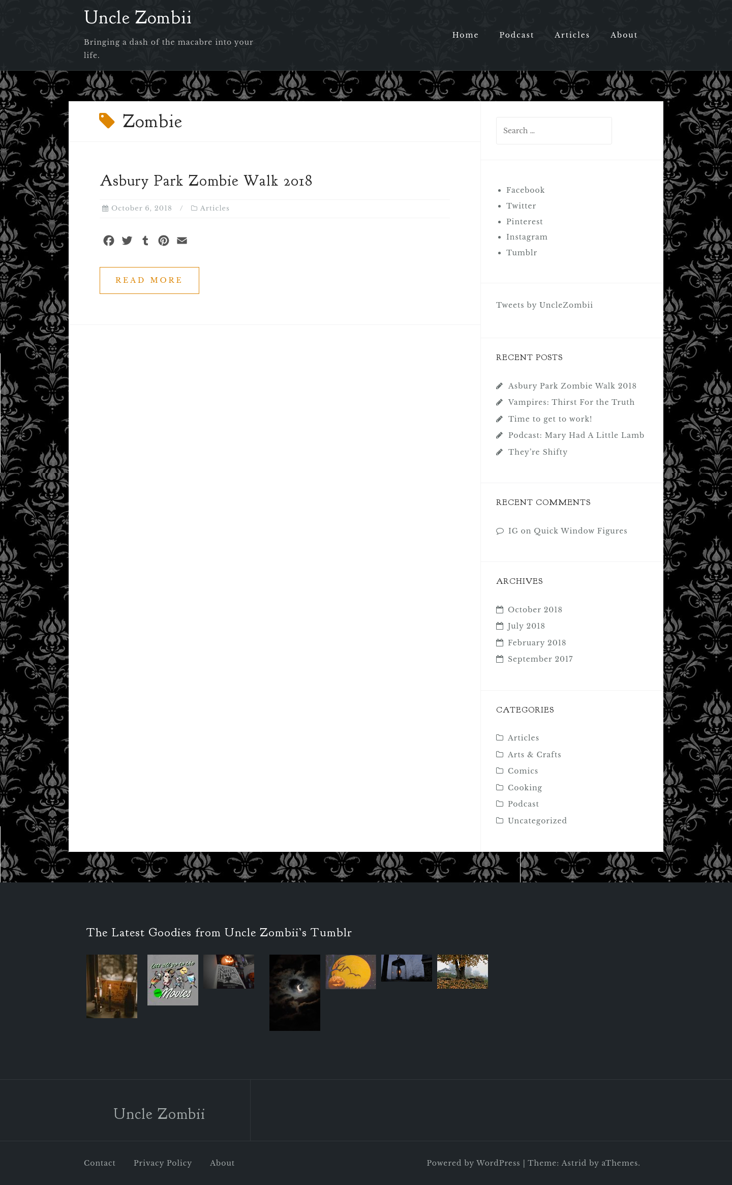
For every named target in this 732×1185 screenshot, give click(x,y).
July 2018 (526, 626)
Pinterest (524, 221)
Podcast (517, 35)
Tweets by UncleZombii (544, 305)
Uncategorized (537, 820)
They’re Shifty (538, 452)
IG (513, 531)
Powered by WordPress (474, 1163)
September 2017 (540, 659)
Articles (572, 35)
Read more (149, 280)
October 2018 (535, 609)
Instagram (527, 237)
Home (465, 35)
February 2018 (537, 642)
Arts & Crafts (535, 754)
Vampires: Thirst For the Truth (571, 402)
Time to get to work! (550, 419)
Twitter (521, 206)
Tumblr (521, 252)
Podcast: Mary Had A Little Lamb (576, 435)
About (624, 35)
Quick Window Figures (580, 531)
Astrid (574, 1163)
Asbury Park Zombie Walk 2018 (206, 180)
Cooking (525, 787)
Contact (100, 1163)
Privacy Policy (163, 1163)
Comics (523, 771)
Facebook (525, 190)
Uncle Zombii (138, 17)
